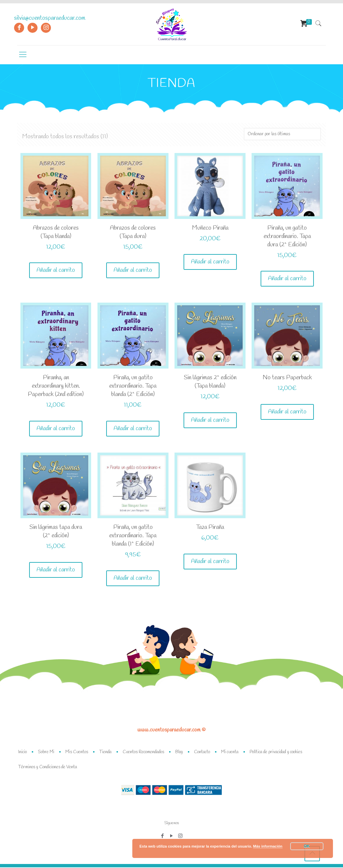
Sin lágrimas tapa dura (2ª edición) (55, 532)
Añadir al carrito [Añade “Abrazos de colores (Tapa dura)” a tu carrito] (133, 270)
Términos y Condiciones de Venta (47, 768)
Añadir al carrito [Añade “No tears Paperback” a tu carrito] (287, 412)
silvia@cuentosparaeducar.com (49, 18)
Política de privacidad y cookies (276, 753)
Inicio (22, 753)
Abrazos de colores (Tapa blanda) (56, 232)
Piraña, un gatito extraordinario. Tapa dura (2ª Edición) (287, 236)
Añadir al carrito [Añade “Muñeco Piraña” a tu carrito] (210, 262)
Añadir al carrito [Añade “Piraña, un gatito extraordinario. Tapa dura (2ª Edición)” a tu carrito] (287, 279)
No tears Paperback (287, 378)
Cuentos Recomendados (143, 753)
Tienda (105, 753)
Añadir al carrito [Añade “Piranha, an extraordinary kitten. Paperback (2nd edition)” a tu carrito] (56, 429)
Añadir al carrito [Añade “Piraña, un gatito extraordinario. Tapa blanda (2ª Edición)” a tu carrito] (133, 429)
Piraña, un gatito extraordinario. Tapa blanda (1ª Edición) (132, 536)
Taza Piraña (210, 528)
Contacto (202, 753)
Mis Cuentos (76, 753)
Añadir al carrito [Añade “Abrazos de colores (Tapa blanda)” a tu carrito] (56, 270)
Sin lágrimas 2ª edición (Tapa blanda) (210, 382)
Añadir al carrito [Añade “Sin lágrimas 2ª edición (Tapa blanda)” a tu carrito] (210, 420)
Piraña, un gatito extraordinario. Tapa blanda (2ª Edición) (132, 386)
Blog (179, 753)
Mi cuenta (229, 753)
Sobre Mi (46, 753)
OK (307, 846)
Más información (267, 846)
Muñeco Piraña (210, 228)
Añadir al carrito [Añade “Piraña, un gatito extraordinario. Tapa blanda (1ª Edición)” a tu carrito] (133, 579)
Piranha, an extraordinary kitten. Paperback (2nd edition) (56, 386)
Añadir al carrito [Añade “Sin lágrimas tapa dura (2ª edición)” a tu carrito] (56, 570)
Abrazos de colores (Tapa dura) (133, 232)
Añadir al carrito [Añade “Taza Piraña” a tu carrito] (210, 562)
